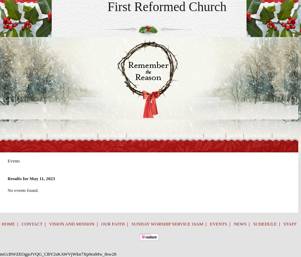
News (234, 135)
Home (12, 135)
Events (214, 135)
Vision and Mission (72, 135)
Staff (281, 135)
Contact (34, 135)
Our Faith (112, 135)
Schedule (258, 135)
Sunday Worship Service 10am (165, 135)
